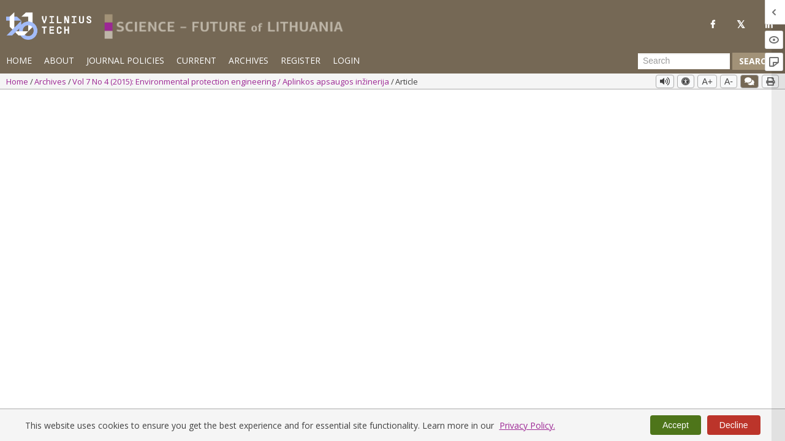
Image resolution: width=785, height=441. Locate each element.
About (59, 60)
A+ (707, 81)
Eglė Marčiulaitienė (50, 135)
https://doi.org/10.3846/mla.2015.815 (116, 154)
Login (346, 60)
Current (196, 60)
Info (105, 135)
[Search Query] (684, 61)
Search (755, 61)
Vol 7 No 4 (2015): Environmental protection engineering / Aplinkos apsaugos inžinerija (231, 81)
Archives (248, 60)
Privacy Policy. (527, 425)
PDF (654, 139)
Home (19, 60)
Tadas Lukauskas (156, 135)
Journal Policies (125, 60)
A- (728, 81)
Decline (733, 425)
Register (300, 60)
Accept (675, 425)
